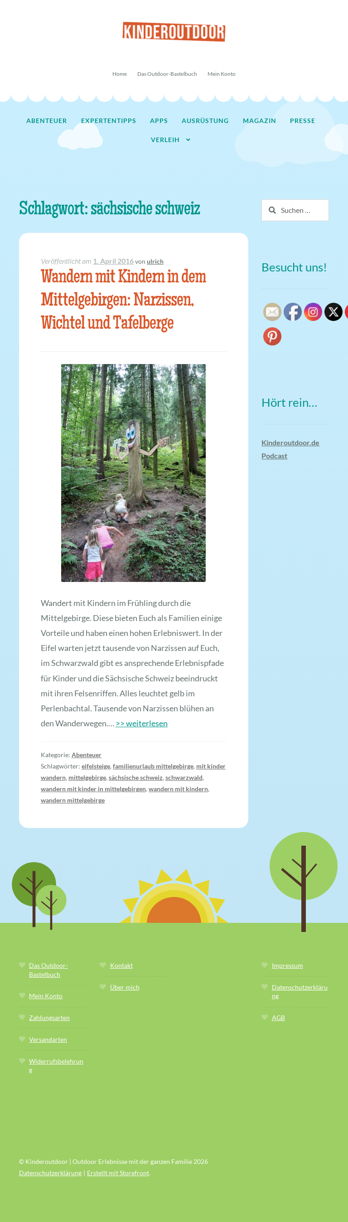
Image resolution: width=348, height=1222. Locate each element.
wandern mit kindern (178, 789)
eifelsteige (96, 766)
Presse (302, 120)
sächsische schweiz (136, 777)
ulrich (155, 261)
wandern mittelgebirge (73, 800)
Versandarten (48, 1039)
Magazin (259, 120)
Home (119, 73)
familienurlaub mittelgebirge (153, 766)
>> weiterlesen (142, 723)
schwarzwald (184, 777)
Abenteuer (46, 120)
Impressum (287, 965)
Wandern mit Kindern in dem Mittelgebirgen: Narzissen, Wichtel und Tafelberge (123, 301)
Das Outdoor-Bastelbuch (167, 73)
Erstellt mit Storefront (118, 1173)
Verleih (165, 139)
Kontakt (121, 965)
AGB (278, 1017)
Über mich (125, 987)
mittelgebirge (87, 777)
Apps (159, 120)
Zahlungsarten (49, 1017)
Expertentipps (108, 120)
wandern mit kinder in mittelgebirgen (93, 789)
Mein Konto (222, 73)
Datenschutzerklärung (50, 1173)
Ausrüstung (205, 120)
